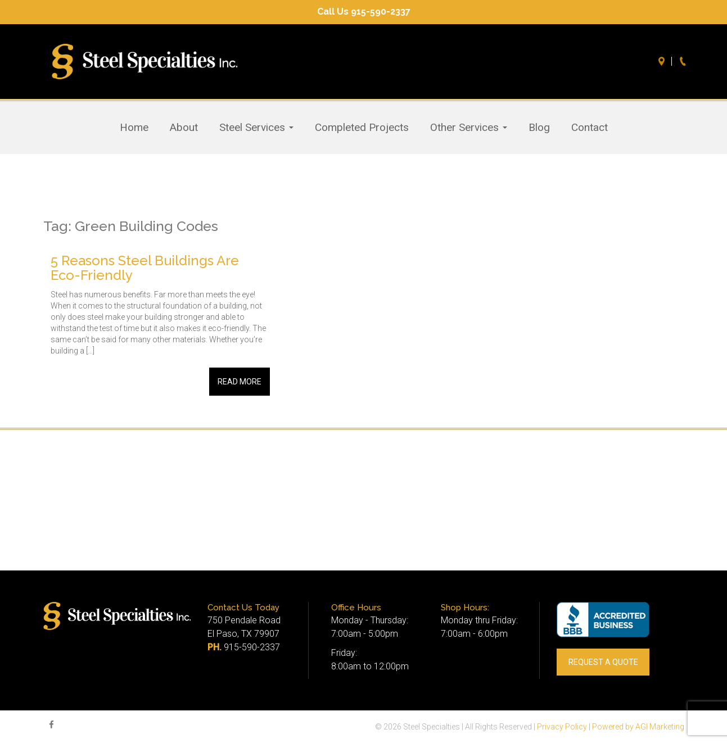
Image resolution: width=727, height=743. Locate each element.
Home (134, 127)
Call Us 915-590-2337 (363, 11)
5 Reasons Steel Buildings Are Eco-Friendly (145, 267)
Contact (589, 127)
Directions (662, 61)
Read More (239, 381)
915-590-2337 (252, 647)
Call (684, 61)
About (184, 127)
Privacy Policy (562, 726)
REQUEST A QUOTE (603, 662)
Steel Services (256, 127)
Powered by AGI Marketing (638, 726)
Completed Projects (362, 127)
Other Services (468, 127)
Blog (539, 127)
